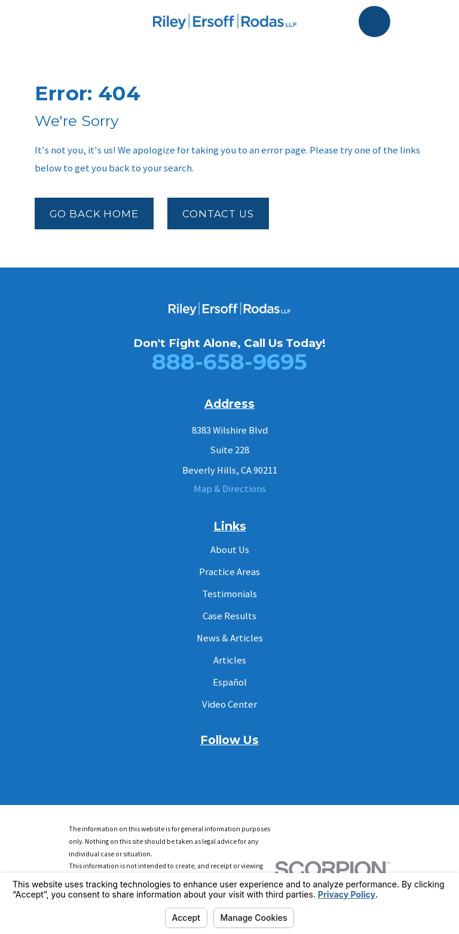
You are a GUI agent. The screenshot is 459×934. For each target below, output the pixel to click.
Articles (229, 660)
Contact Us (217, 214)
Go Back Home (94, 214)
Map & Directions (230, 489)
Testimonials (229, 594)
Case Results (229, 616)
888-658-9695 (229, 361)
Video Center (229, 704)
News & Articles (230, 638)
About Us (229, 549)
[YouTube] (229, 763)
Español (230, 682)
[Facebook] (201, 763)
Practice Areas (229, 572)
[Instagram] (257, 763)
